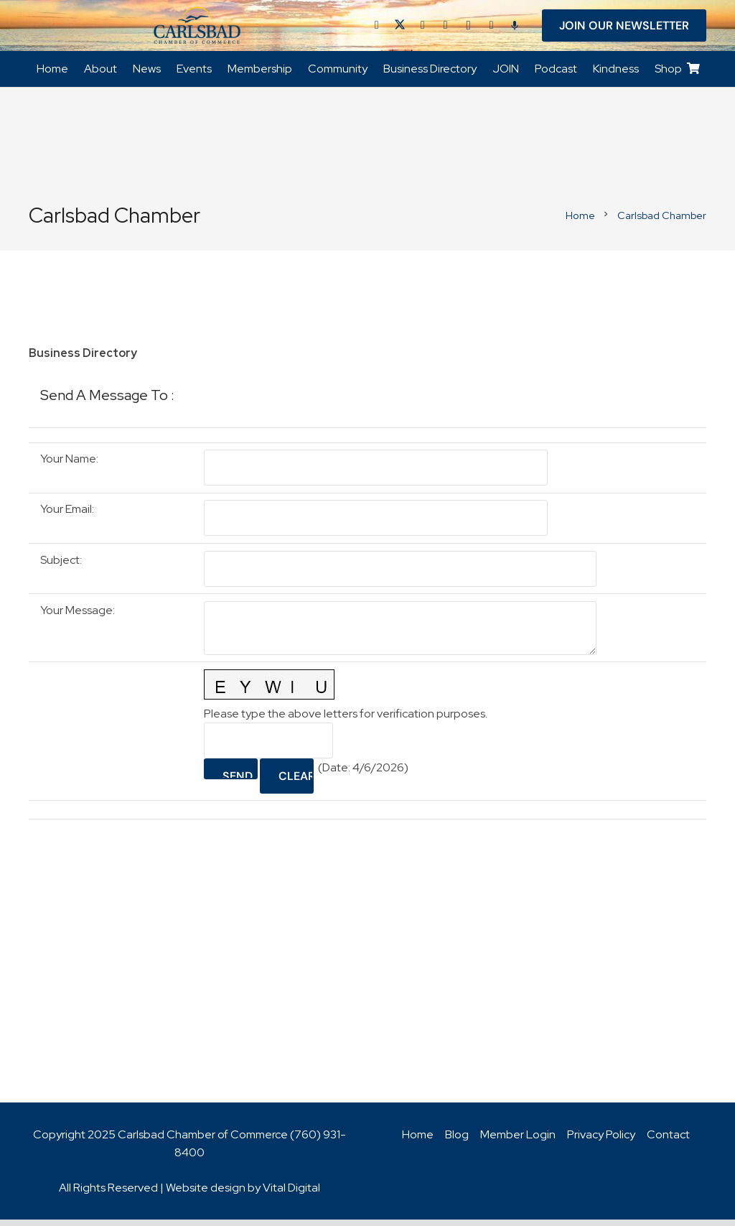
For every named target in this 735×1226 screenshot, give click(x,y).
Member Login (518, 1140)
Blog (457, 1140)
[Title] (491, 28)
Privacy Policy (601, 1140)
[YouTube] (445, 28)
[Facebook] (376, 28)
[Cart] (693, 76)
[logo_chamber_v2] (197, 28)
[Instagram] (468, 28)
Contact (668, 1140)
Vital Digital (291, 1194)
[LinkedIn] (422, 28)
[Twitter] (399, 28)
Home (418, 1140)
